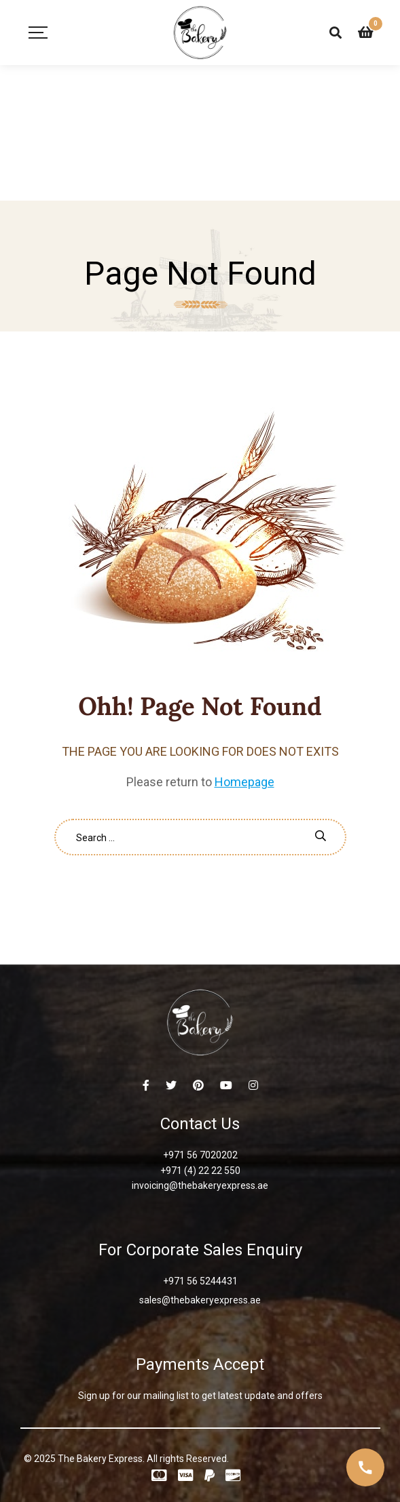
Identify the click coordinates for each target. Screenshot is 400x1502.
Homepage (244, 782)
